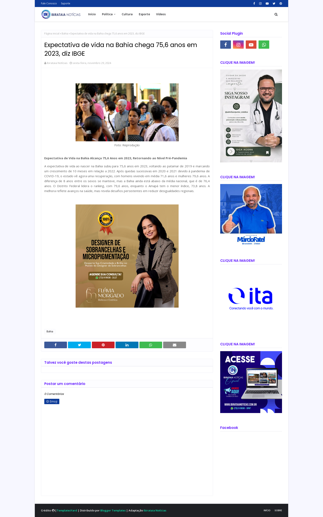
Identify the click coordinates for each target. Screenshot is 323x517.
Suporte (65, 3)
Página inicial (51, 33)
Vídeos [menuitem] (161, 14)
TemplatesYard (67, 510)
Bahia (65, 33)
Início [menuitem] (92, 14)
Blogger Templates (113, 510)
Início (267, 510)
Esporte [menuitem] (144, 14)
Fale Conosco (49, 3)
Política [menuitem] (107, 14)
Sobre (278, 510)
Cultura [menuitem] (127, 14)
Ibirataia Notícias (57, 63)
